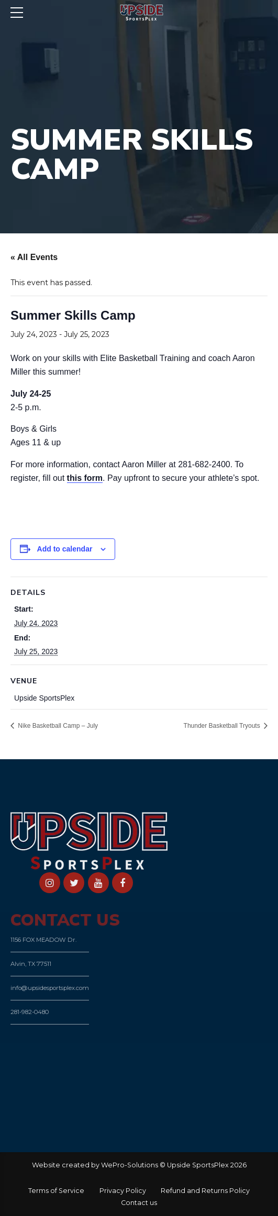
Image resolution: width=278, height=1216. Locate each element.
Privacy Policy (122, 1191)
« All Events (34, 257)
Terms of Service (56, 1191)
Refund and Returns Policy (205, 1191)
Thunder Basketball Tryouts (223, 725)
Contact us (139, 1203)
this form (85, 478)
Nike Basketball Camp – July (57, 725)
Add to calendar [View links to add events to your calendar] (65, 549)
